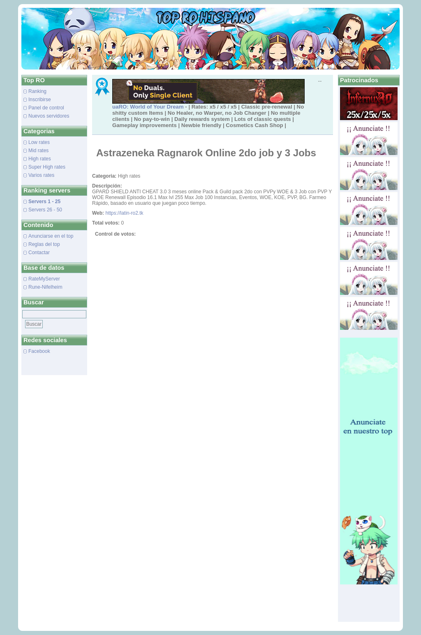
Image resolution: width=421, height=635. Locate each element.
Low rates (39, 142)
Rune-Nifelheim (45, 287)
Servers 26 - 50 (45, 210)
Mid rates (38, 150)
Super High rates (46, 167)
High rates (39, 159)
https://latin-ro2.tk (124, 213)
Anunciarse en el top (50, 236)
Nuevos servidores (48, 116)
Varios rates (41, 175)
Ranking (37, 91)
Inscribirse (39, 99)
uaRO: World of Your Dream (148, 107)
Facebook (39, 351)
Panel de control (46, 108)
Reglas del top (44, 244)
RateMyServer (44, 279)
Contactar (39, 252)
